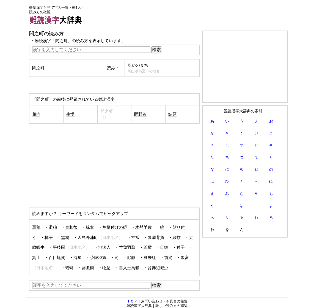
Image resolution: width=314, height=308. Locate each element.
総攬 (148, 247)
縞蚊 (176, 237)
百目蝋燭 (57, 257)
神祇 (135, 237)
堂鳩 (65, 237)
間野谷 (140, 114)
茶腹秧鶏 (98, 257)
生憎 (70, 114)
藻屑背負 (156, 237)
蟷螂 (69, 268)
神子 (181, 247)
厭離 (131, 257)
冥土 (36, 257)
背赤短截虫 (158, 268)
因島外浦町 (88, 237)
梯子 (49, 237)
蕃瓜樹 (88, 268)
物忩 (106, 268)
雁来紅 (150, 257)
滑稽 (53, 227)
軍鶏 (36, 227)
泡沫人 (104, 247)
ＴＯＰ (132, 301)
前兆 (168, 257)
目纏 (164, 247)
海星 (77, 257)
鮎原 (172, 114)
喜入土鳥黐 (129, 268)
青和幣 (71, 227)
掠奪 (90, 227)
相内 (36, 114)
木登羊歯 (143, 227)
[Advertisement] (187, 12)
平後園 (59, 247)
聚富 (185, 257)
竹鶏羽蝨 (127, 247)
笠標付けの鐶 (114, 227)
